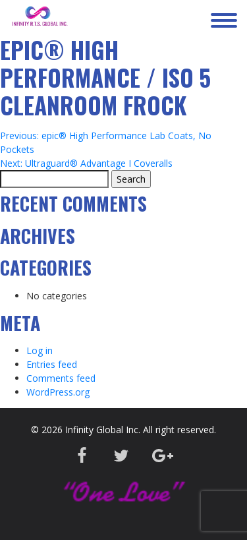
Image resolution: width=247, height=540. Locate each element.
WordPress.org (58, 392)
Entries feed (51, 364)
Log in (39, 350)
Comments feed (61, 378)
